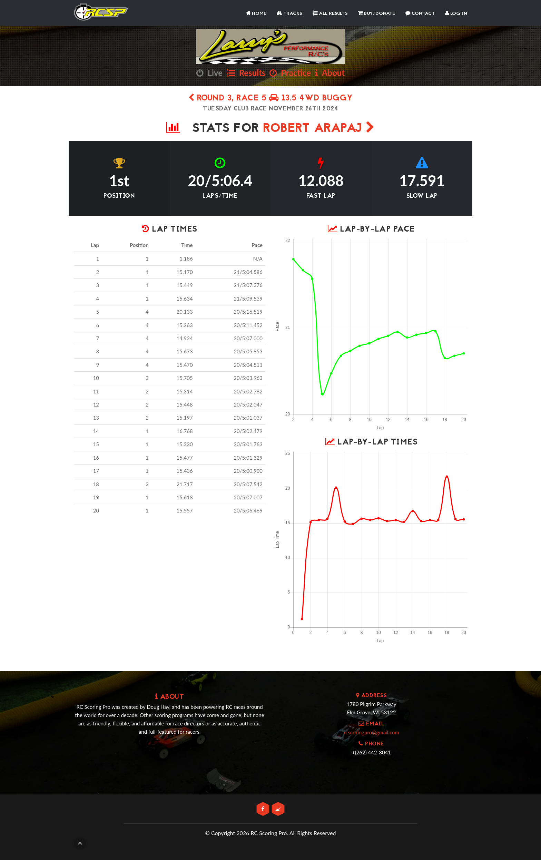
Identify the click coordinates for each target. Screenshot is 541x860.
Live (209, 73)
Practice (290, 73)
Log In (456, 13)
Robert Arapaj (319, 128)
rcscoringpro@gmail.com (371, 732)
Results (246, 73)
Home (256, 13)
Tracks (289, 13)
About (330, 73)
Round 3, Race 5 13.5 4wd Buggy (270, 98)
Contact (420, 13)
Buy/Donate (376, 13)
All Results (330, 13)
